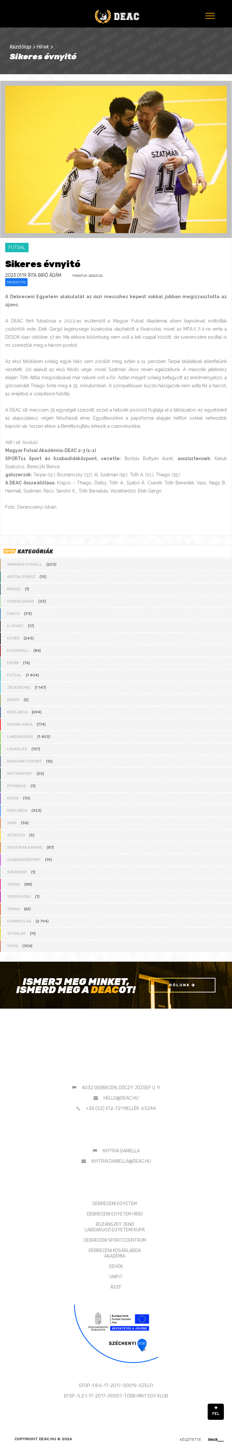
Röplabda (17, 810)
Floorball (18, 650)
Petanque (16, 786)
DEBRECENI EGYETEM (114, 1203)
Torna (13, 909)
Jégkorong (19, 687)
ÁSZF (116, 1287)
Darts (13, 613)
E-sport (15, 626)
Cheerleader (20, 601)
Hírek (43, 47)
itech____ (216, 1439)
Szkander (17, 872)
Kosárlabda (19, 724)
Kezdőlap (20, 47)
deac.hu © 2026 (55, 1439)
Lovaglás (17, 749)
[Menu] (209, 16)
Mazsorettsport (24, 761)
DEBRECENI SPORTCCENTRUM (115, 1240)
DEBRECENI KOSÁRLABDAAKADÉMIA (115, 1253)
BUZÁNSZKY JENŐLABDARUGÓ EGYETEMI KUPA (115, 1227)
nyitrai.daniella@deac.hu (121, 1161)
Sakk (12, 822)
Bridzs (14, 589)
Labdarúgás (20, 736)
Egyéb (13, 638)
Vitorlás (16, 933)
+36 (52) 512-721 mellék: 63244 (121, 1108)
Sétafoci (16, 835)
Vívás (12, 946)
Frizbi (13, 663)
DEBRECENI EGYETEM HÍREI (115, 1214)
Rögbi (13, 798)
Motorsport (19, 773)
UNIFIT (116, 1277)
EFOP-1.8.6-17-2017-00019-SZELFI (116, 1385)
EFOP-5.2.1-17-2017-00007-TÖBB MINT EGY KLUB (116, 1396)
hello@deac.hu (121, 1098)
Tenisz (13, 884)
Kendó (13, 699)
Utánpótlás (19, 921)
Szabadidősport (24, 859)
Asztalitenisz (21, 576)
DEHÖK (116, 1266)
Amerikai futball (24, 564)
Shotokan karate (25, 847)
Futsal (14, 675)
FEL (216, 1411)
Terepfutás (19, 896)
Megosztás (16, 282)
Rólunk (182, 985)
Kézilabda (17, 712)
